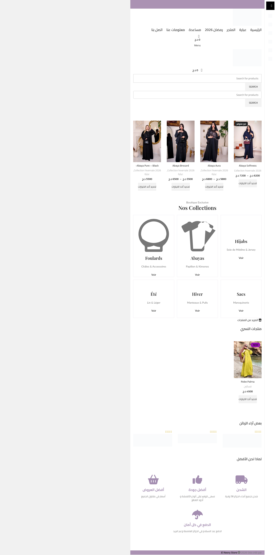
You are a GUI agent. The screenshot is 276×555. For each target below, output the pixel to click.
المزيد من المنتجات (249, 320)
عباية (214, 174)
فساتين (247, 386)
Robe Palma (248, 381)
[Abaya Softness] (248, 141)
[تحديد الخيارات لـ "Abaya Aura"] (214, 187)
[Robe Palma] (248, 359)
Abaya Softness (248, 165)
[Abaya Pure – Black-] (147, 141)
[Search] (197, 78)
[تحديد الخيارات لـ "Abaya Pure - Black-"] (147, 187)
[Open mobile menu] (197, 45)
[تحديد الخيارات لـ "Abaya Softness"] (248, 183)
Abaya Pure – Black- (147, 165)
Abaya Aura (214, 165)
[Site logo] (247, 16)
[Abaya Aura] (214, 141)
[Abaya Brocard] (181, 141)
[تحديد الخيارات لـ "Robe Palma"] (248, 399)
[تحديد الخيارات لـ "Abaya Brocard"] (181, 187)
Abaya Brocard (180, 165)
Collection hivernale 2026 (247, 171)
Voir (241, 257)
